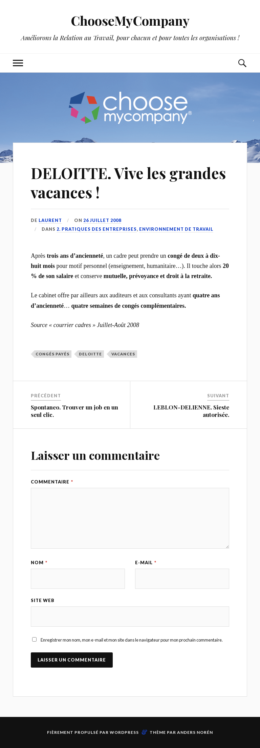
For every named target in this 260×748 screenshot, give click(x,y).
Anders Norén (195, 732)
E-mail (145, 562)
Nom (39, 562)
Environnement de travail (176, 229)
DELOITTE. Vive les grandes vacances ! (128, 182)
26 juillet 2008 (102, 220)
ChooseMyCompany (130, 20)
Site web (43, 600)
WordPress (124, 732)
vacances (123, 354)
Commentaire (52, 481)
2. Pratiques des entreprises (97, 229)
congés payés (52, 354)
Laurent (50, 220)
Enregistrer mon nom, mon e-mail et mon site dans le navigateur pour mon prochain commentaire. (132, 640)
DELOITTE (90, 354)
